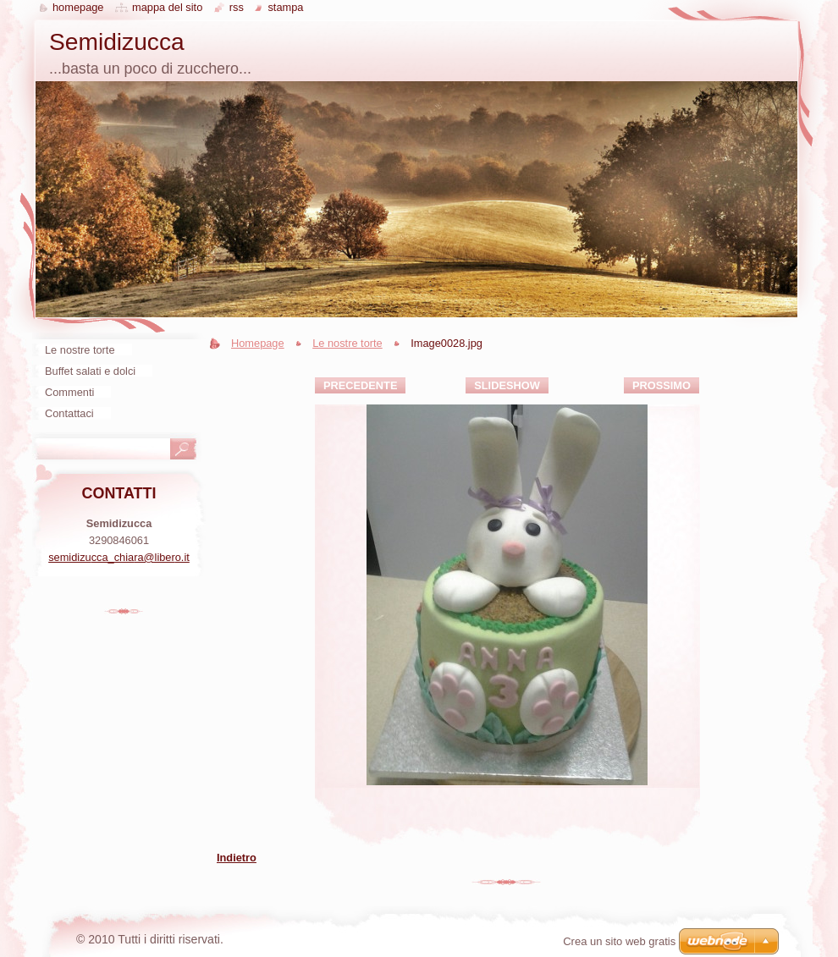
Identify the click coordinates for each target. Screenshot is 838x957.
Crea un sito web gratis (619, 941)
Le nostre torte (347, 343)
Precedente (360, 385)
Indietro (236, 857)
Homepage (257, 343)
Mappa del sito (167, 7)
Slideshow (507, 385)
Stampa (285, 7)
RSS (236, 7)
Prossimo (661, 385)
